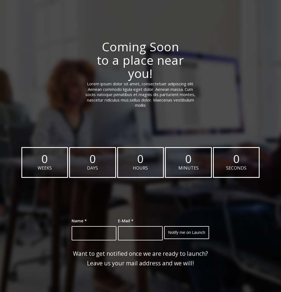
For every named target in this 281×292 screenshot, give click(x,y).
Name (79, 220)
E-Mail (125, 220)
